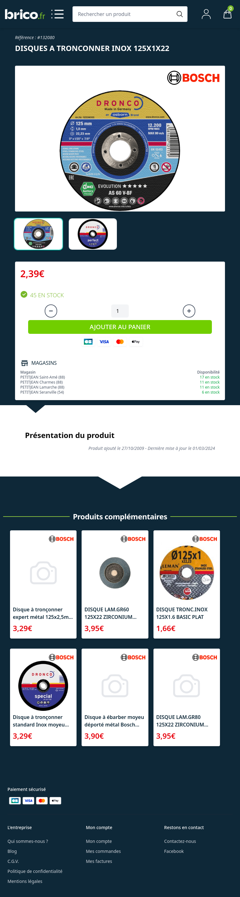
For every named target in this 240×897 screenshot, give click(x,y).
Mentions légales (25, 881)
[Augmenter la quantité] (189, 311)
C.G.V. (13, 861)
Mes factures (99, 861)
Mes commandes (103, 851)
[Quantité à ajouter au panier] (120, 311)
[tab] (38, 234)
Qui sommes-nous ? (28, 841)
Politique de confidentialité (35, 871)
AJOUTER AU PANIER (120, 327)
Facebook (174, 851)
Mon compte (99, 841)
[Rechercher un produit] (123, 14)
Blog (12, 851)
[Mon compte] (206, 14)
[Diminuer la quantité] (51, 311)
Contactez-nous (180, 841)
